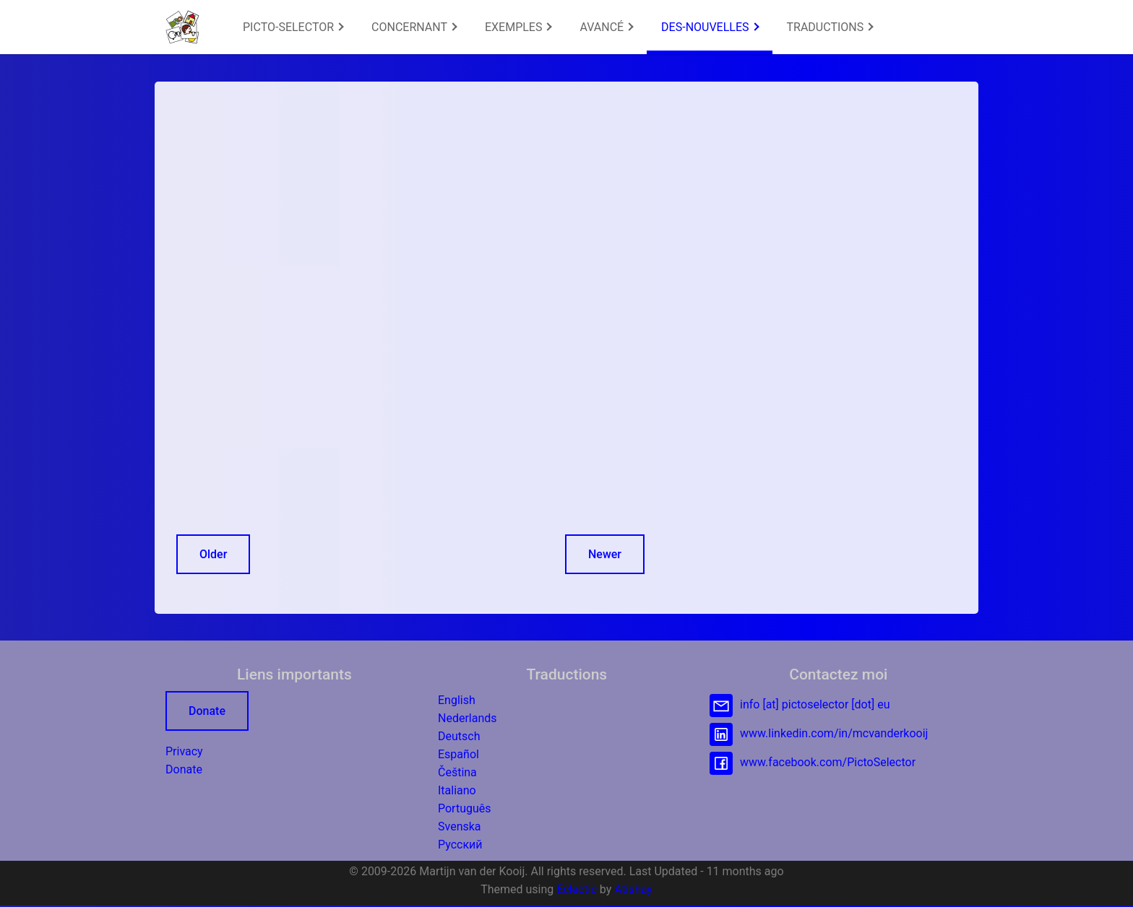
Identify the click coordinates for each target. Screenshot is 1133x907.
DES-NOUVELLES (710, 27)
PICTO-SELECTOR (293, 27)
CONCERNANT (414, 27)
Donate (207, 711)
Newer (604, 554)
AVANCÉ (606, 27)
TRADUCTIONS (830, 27)
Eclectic (576, 889)
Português (464, 808)
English (456, 700)
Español (458, 754)
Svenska (459, 826)
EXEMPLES (518, 27)
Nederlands (467, 718)
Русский (460, 844)
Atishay (633, 889)
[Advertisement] (410, 204)
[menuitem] (292, 27)
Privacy (184, 751)
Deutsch (459, 736)
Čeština (457, 772)
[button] (182, 27)
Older (213, 554)
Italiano (457, 790)
